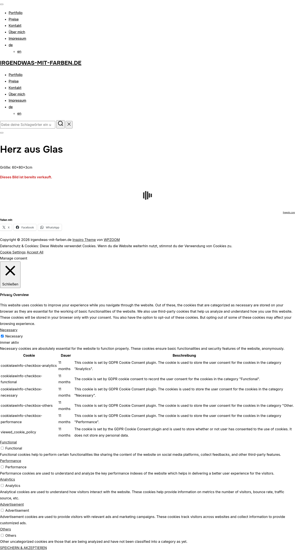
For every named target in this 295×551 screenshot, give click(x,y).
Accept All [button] (35, 252)
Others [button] (5, 529)
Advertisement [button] (12, 504)
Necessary (14, 336)
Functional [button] (8, 442)
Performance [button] (10, 461)
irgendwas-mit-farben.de (40, 62)
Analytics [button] (7, 479)
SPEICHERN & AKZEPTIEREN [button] (23, 548)
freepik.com (289, 212)
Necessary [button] (8, 330)
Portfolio (15, 13)
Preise (14, 19)
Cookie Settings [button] (13, 252)
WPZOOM (112, 240)
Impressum (17, 38)
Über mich (17, 32)
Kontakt (15, 25)
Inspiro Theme (84, 240)
